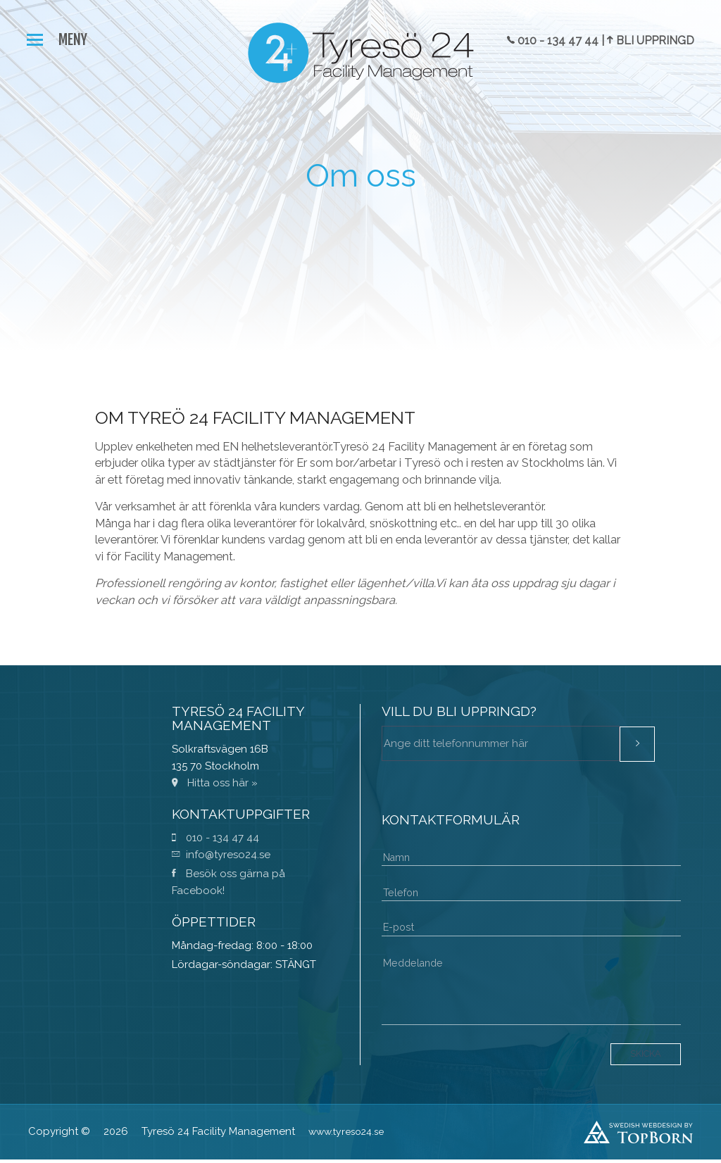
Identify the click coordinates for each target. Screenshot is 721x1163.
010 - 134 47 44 (215, 837)
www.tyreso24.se (349, 1135)
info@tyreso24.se (221, 854)
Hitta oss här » (215, 783)
